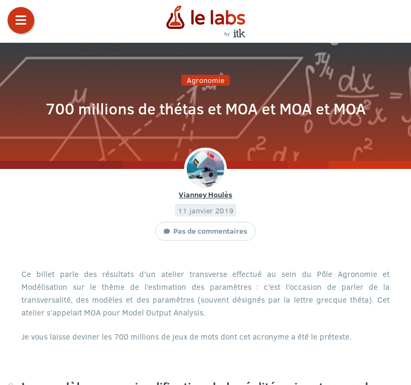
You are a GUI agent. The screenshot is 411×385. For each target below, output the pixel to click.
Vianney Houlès (205, 194)
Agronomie (205, 80)
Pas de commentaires (210, 230)
